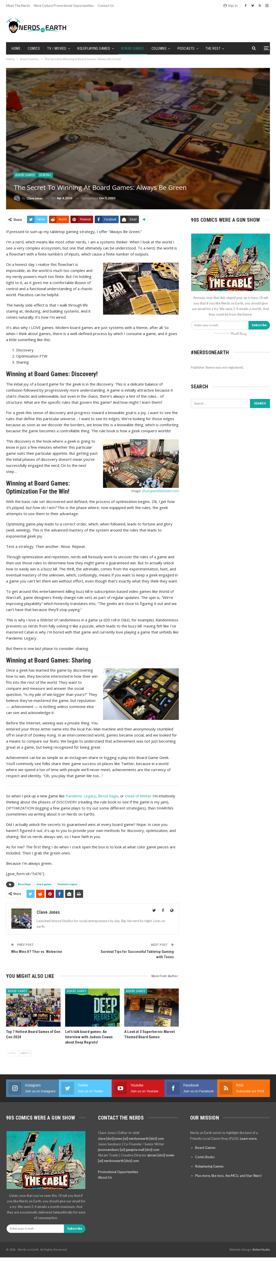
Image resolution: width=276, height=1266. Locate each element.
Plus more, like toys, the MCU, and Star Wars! (228, 1176)
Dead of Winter (138, 795)
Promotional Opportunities (118, 1172)
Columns (159, 48)
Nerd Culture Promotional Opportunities (64, 6)
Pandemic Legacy (81, 795)
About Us (105, 1177)
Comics (34, 48)
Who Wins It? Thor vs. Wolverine (36, 951)
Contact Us (105, 6)
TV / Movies (56, 48)
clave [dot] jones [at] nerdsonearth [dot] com (131, 1138)
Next (25, 1053)
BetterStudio (261, 1249)
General (45, 175)
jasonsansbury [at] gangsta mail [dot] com (128, 1150)
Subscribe (259, 325)
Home (16, 48)
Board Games (132, 48)
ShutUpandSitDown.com (160, 491)
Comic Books (205, 1157)
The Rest (213, 48)
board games (44, 884)
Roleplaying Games (93, 48)
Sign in (230, 6)
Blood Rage (108, 795)
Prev (12, 1053)
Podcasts (186, 48)
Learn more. (248, 1138)
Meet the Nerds (18, 6)
